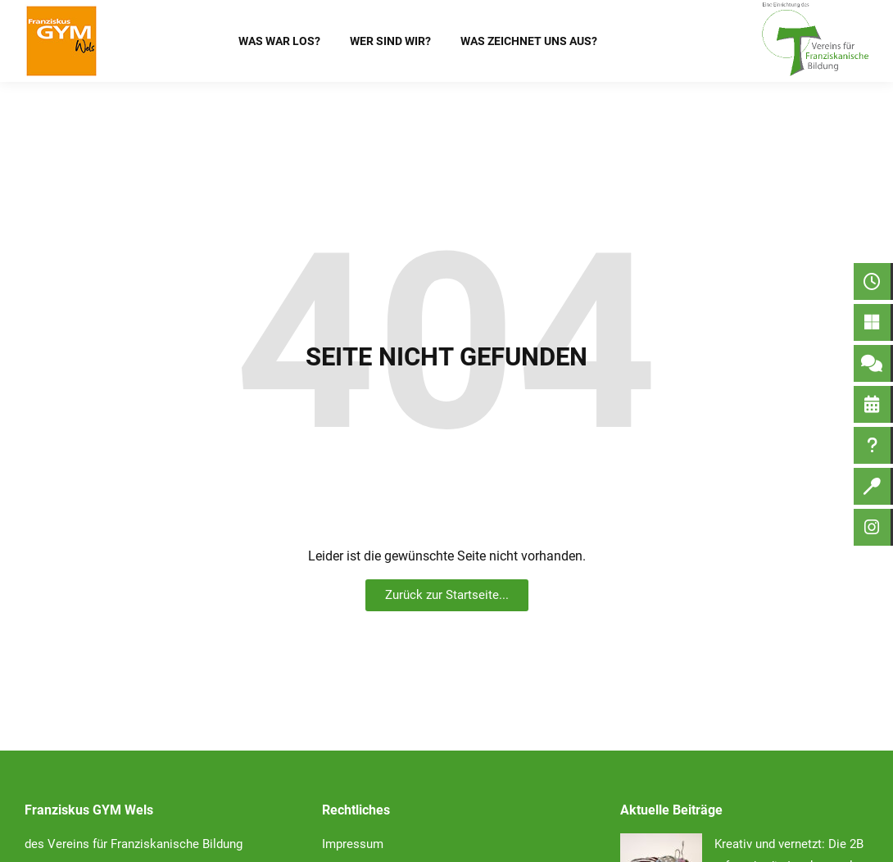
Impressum (352, 844)
